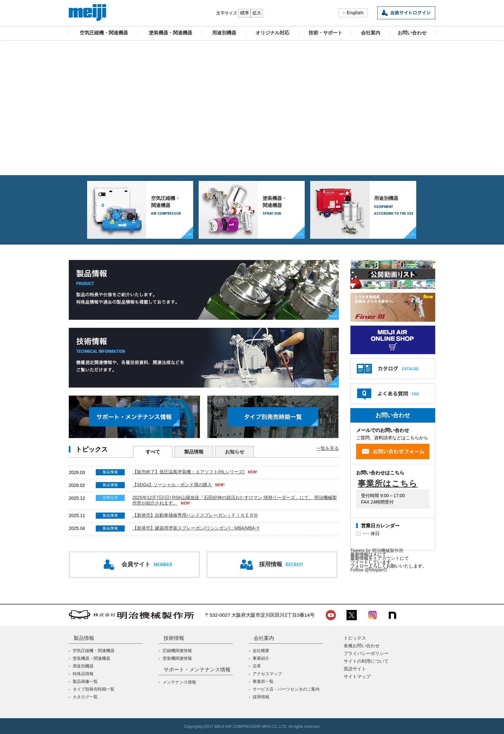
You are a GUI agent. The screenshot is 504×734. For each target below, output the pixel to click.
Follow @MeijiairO (368, 569)
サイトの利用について (366, 661)
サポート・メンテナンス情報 (197, 669)
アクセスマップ (267, 673)
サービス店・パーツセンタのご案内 (286, 689)
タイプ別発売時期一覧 (93, 689)
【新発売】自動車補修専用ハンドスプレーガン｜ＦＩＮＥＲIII (195, 515)
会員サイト (147, 564)
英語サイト (355, 668)
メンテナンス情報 (179, 682)
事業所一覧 (263, 681)
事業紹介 (261, 658)
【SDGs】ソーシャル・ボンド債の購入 (172, 484)
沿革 (257, 666)
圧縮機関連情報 (177, 650)
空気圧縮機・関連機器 (172, 206)
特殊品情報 (83, 673)
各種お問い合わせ (362, 645)
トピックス (355, 637)
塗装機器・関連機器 (284, 206)
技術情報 (174, 638)
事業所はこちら (388, 483)
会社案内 (264, 638)
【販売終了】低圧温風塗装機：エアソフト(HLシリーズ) (188, 471)
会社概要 (261, 650)
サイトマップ (357, 676)
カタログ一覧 (85, 696)
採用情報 (281, 564)
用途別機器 (395, 206)
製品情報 (193, 451)
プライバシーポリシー (366, 653)
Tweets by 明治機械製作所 (376, 550)
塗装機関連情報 (177, 658)
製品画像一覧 (85, 681)
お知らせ (234, 451)
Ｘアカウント (386, 558)
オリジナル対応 (253, 138)
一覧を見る (327, 448)
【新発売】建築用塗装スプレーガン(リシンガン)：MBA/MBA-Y (196, 528)
